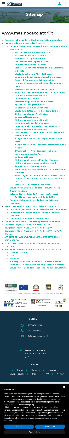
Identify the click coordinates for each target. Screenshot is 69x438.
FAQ (46, 374)
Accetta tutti (50, 426)
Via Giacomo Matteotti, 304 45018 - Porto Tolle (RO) (35, 353)
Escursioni (52, 370)
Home (20, 370)
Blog (34, 374)
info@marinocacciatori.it (37, 336)
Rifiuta (19, 426)
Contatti (61, 374)
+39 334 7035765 (34, 325)
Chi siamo (35, 370)
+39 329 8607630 (34, 331)
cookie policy (28, 404)
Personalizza (34, 432)
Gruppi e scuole (16, 374)
